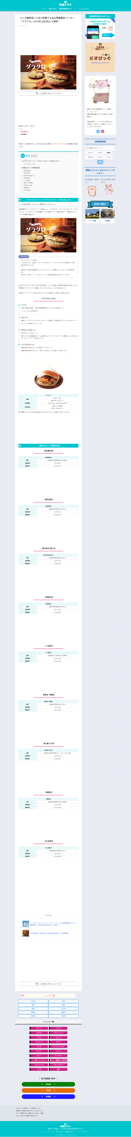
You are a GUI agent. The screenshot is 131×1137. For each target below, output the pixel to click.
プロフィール (50, 1132)
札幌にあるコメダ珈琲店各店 (31, 167)
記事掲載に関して (70, 1132)
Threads (23, 134)
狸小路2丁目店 (28, 185)
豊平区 (63, 1012)
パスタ (39, 1069)
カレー (39, 1056)
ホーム (44, 9)
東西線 (48, 1090)
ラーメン (58, 1051)
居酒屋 (108, 152)
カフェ (58, 1042)
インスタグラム (84, 9)
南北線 (48, 1084)
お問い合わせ (52, 9)
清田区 (33, 1016)
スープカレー (58, 1056)
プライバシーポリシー (83, 1132)
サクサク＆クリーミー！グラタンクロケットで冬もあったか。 (41, 161)
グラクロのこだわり (29, 164)
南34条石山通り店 (29, 175)
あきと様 (104, 179)
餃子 (58, 1069)
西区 (63, 1005)
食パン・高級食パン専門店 (58, 1060)
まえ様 (87, 179)
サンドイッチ (39, 1065)
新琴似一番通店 (28, 182)
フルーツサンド (58, 1065)
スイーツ (39, 1028)
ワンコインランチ (58, 1046)
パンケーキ (39, 1042)
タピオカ (39, 1033)
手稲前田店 (27, 178)
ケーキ (58, 1028)
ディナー (39, 1051)
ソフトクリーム (58, 1033)
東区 (33, 1005)
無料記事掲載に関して (65, 9)
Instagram (24, 131)
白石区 (63, 1009)
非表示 (34, 156)
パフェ (39, 1037)
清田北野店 (27, 173)
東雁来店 (26, 187)
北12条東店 (27, 190)
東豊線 (48, 1097)
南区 (33, 1009)
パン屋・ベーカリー (39, 1060)
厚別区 (33, 1012)
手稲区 (63, 1016)
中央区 (33, 1001)
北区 (63, 1001)
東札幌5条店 (27, 170)
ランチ (39, 1046)
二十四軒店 (27, 180)
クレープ (58, 1037)
